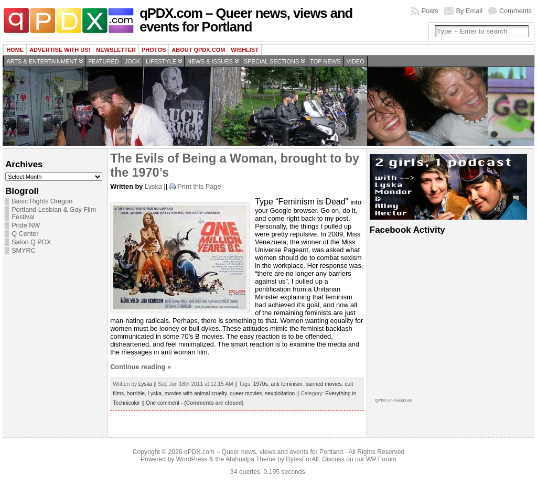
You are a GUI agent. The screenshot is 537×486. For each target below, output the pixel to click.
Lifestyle (161, 61)
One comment (162, 403)
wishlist (245, 50)
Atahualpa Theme (250, 459)
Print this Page (199, 186)
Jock (132, 61)
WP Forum (381, 459)
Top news (325, 61)
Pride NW (26, 225)
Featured (103, 61)
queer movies (246, 393)
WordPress (192, 459)
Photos (154, 50)
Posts (429, 11)
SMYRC (24, 250)
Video (355, 61)
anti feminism (286, 384)
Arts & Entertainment (41, 61)
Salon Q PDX (31, 242)
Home (15, 50)
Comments (515, 11)
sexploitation (280, 393)
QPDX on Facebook (393, 400)
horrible (136, 393)
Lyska (153, 186)
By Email (469, 11)
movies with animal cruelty (196, 393)
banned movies (323, 384)
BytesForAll (302, 459)
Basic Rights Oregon (42, 201)
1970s (260, 384)
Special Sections (271, 61)
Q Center (25, 233)
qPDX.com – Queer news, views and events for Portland (245, 20)
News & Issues (210, 61)
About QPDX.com (198, 50)
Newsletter (116, 50)
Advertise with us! (59, 50)
